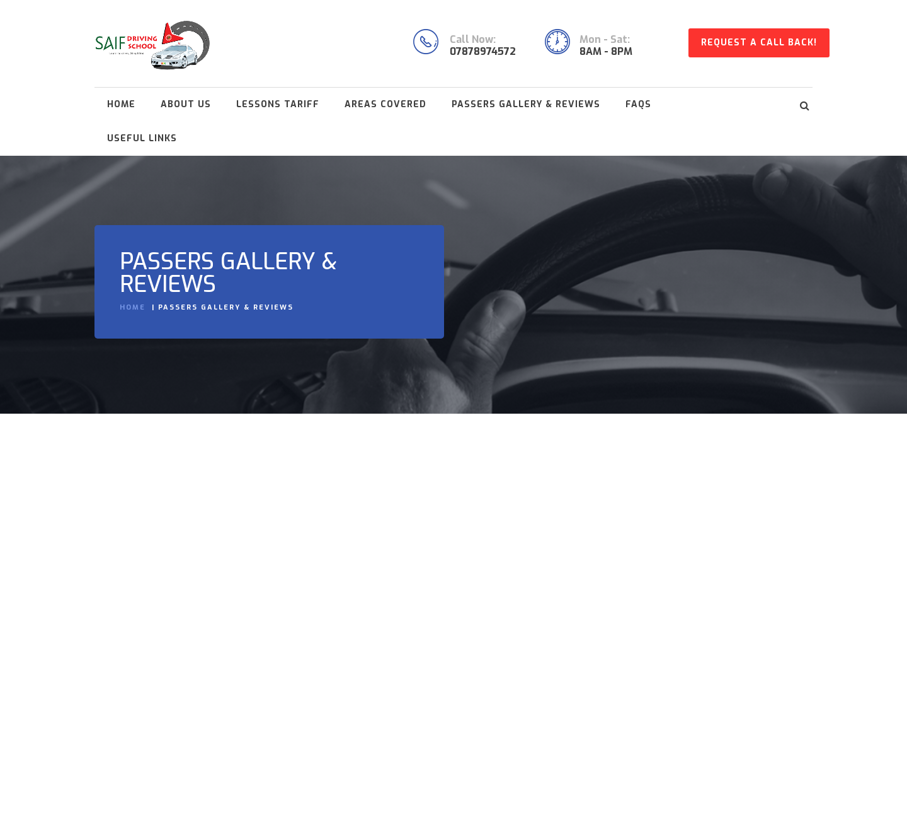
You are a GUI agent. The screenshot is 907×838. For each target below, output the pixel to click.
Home (121, 104)
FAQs (638, 104)
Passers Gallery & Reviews (526, 104)
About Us (186, 104)
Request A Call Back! (759, 43)
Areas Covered (385, 104)
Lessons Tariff (277, 104)
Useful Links (142, 138)
